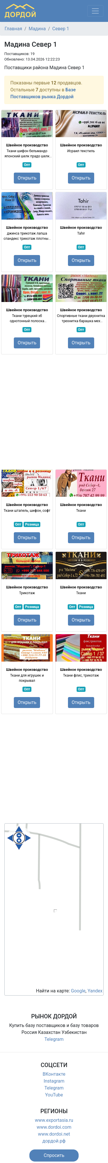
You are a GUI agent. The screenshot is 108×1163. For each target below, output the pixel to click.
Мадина (37, 28)
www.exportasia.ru (54, 1120)
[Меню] (95, 11)
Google (78, 991)
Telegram (53, 1039)
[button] (54, 1155)
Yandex (95, 991)
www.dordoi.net (54, 1134)
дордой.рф (53, 1141)
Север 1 (60, 28)
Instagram (53, 1081)
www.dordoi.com (54, 1127)
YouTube (54, 1095)
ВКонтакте (54, 1074)
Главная (13, 28)
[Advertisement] (54, 412)
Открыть (27, 178)
